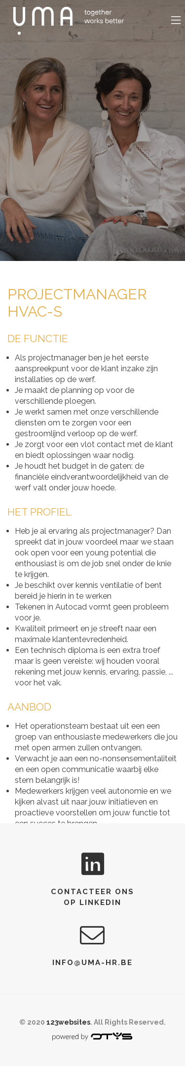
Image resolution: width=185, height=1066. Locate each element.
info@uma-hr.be (92, 962)
